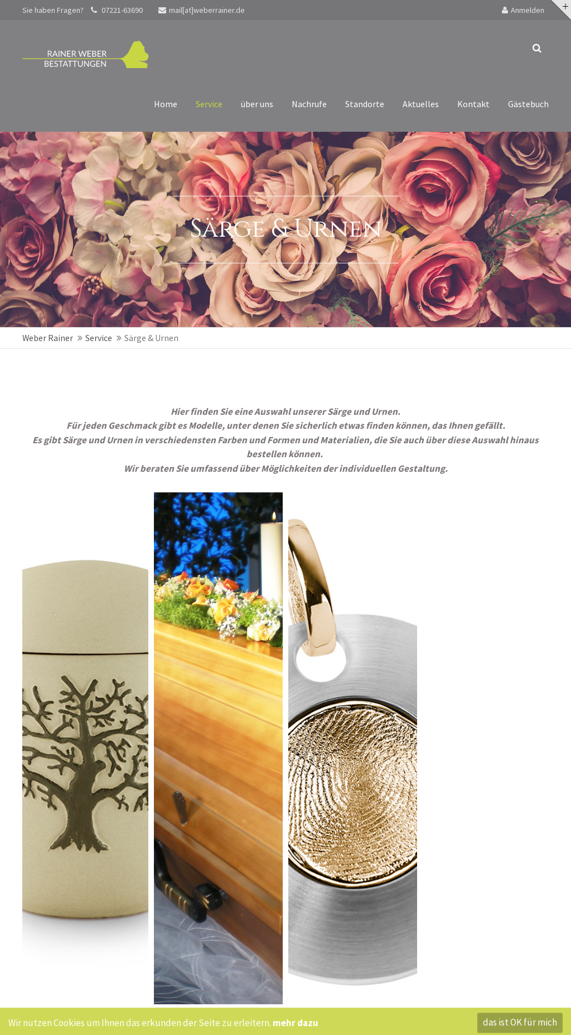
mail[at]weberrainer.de (201, 10)
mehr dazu (295, 1024)
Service (98, 337)
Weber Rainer (47, 337)
